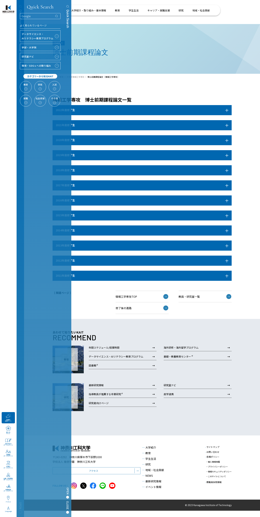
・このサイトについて (216, 476)
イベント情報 (151, 493)
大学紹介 (149, 454)
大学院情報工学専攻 (75, 76)
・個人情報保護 (213, 467)
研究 (146, 471)
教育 (146, 459)
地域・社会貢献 (153, 476)
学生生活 (149, 465)
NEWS (147, 482)
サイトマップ (212, 453)
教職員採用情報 (213, 481)
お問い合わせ (212, 458)
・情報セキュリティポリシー (219, 473)
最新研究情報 (151, 488)
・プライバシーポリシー (217, 470)
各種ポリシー (212, 463)
